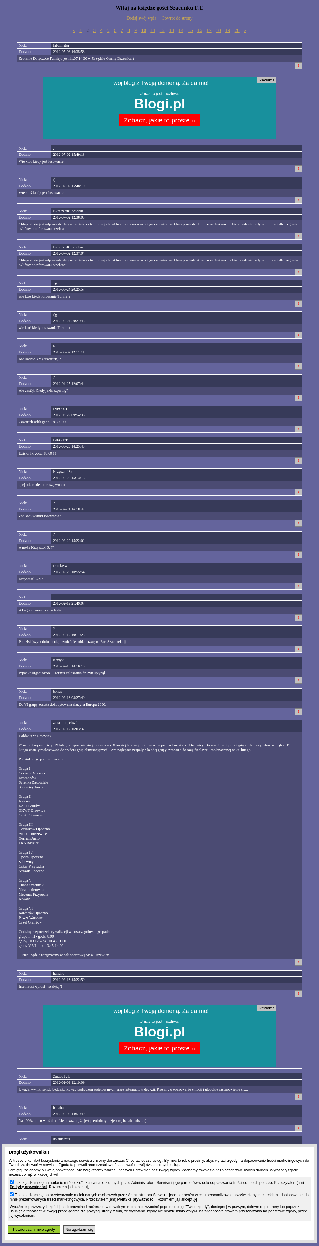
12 (162, 30)
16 (199, 30)
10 (143, 30)
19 (227, 30)
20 (237, 30)
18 (218, 30)
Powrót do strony (177, 18)
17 (209, 30)
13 (171, 30)
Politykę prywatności (28, 1187)
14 (181, 30)
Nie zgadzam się (79, 1229)
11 (152, 30)
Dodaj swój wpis (141, 18)
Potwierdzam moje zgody (34, 1229)
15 (190, 30)
